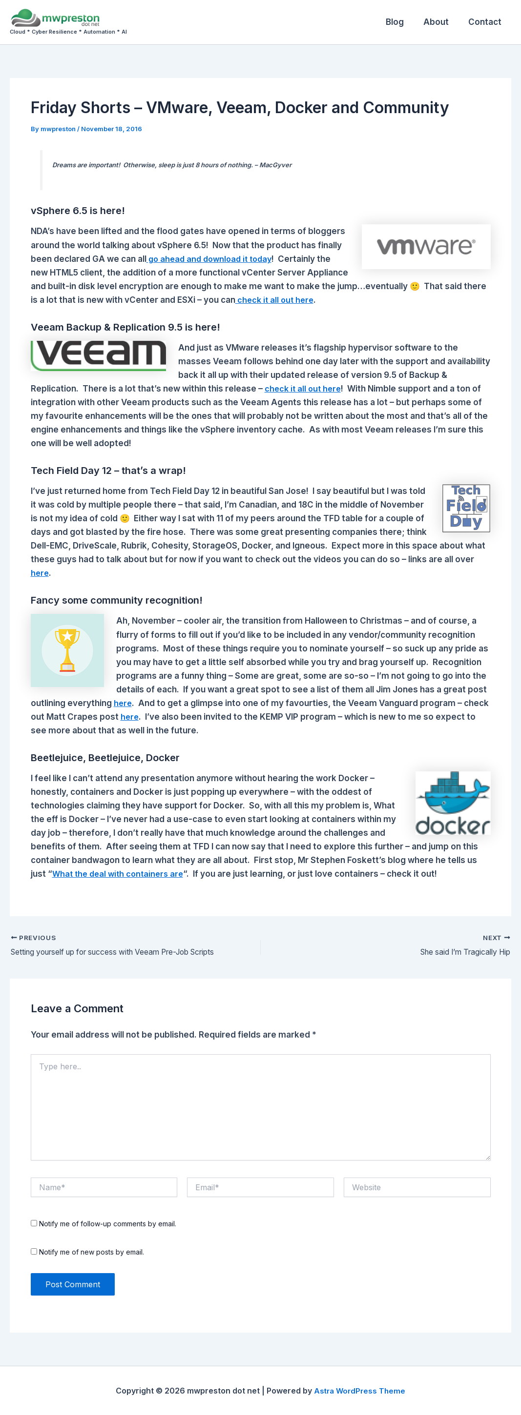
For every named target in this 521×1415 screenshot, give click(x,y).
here (40, 573)
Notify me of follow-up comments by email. (107, 1223)
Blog (402, 22)
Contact (486, 22)
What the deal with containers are (120, 874)
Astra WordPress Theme (360, 1390)
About (440, 22)
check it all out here (276, 300)
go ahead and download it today (212, 259)
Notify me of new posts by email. (91, 1252)
